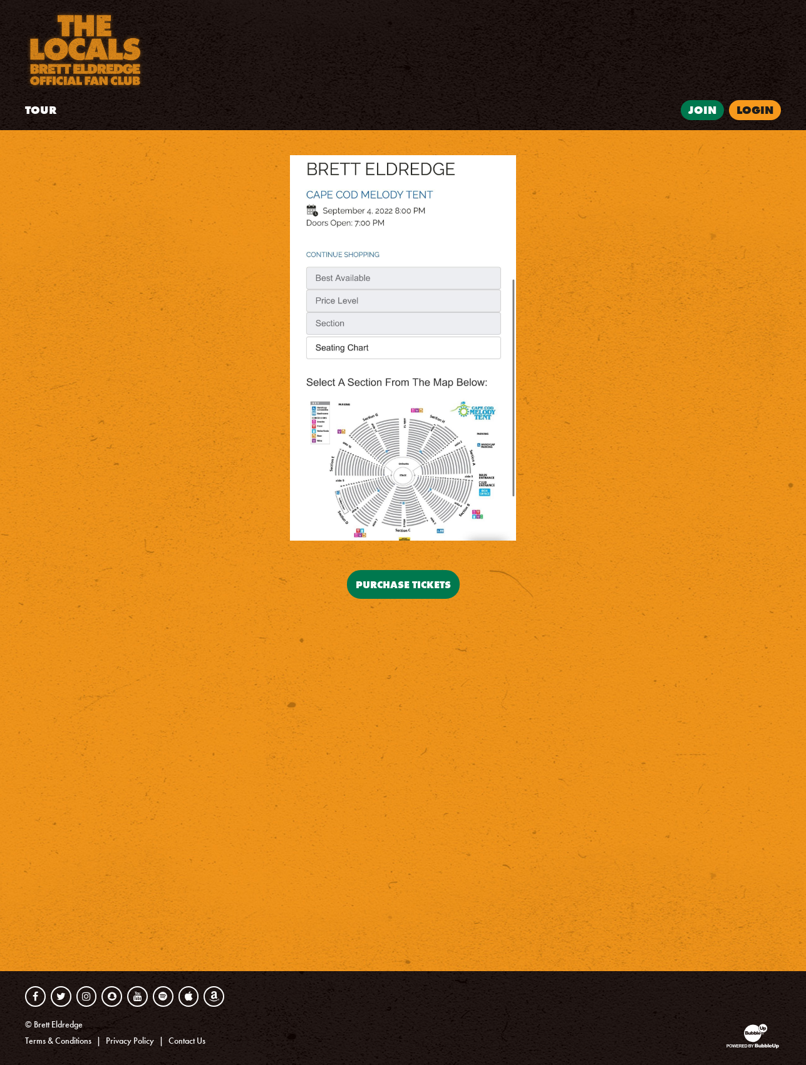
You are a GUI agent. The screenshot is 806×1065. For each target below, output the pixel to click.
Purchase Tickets (403, 584)
